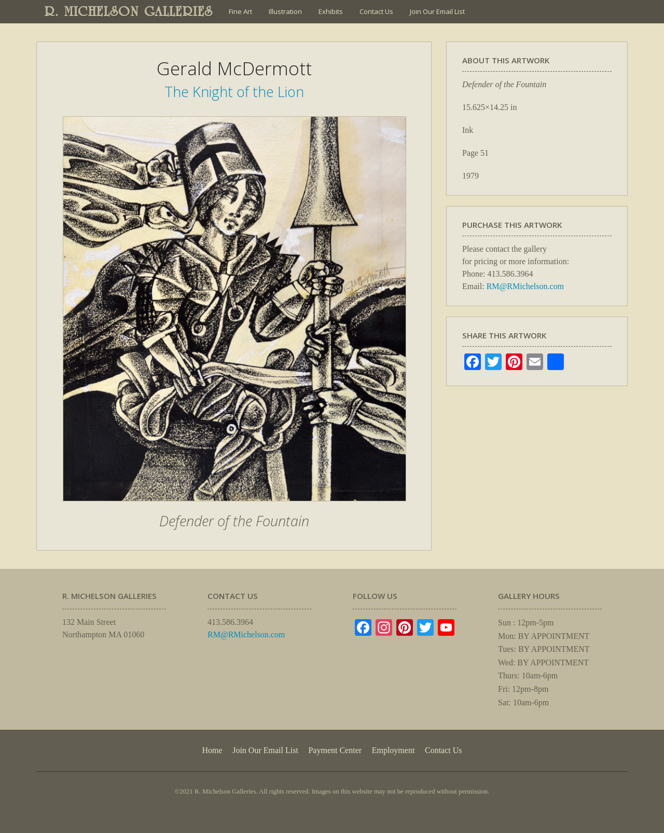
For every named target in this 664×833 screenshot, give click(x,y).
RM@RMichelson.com (525, 286)
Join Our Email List (437, 11)
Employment (393, 750)
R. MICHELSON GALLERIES (129, 11)
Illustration (285, 11)
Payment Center (335, 750)
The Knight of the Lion (234, 91)
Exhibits (331, 11)
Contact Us (376, 11)
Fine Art (240, 11)
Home (212, 750)
